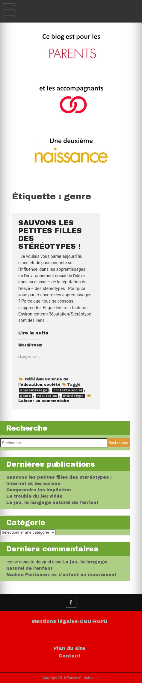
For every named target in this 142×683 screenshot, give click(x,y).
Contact (69, 655)
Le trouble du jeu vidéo (34, 496)
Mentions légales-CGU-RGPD (69, 621)
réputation (47, 396)
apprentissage (33, 390)
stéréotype (73, 396)
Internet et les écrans (33, 483)
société (52, 385)
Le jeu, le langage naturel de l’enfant (52, 502)
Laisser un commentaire (44, 401)
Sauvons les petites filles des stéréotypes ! (59, 477)
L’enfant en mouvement (87, 574)
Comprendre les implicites (38, 490)
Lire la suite (33, 333)
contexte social (67, 390)
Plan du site (69, 648)
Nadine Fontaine (26, 574)
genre (25, 396)
